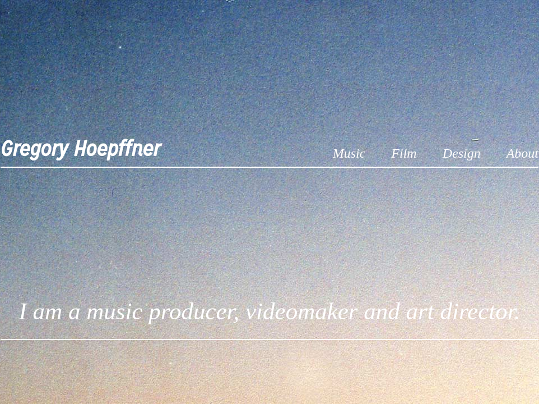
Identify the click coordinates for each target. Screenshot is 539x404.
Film (403, 153)
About (522, 153)
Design (462, 153)
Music (349, 153)
